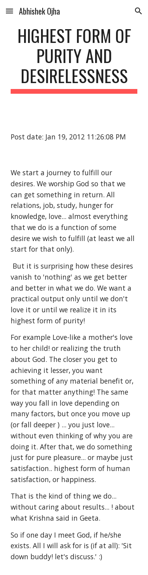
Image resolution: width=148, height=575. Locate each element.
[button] (9, 11)
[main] (74, 59)
